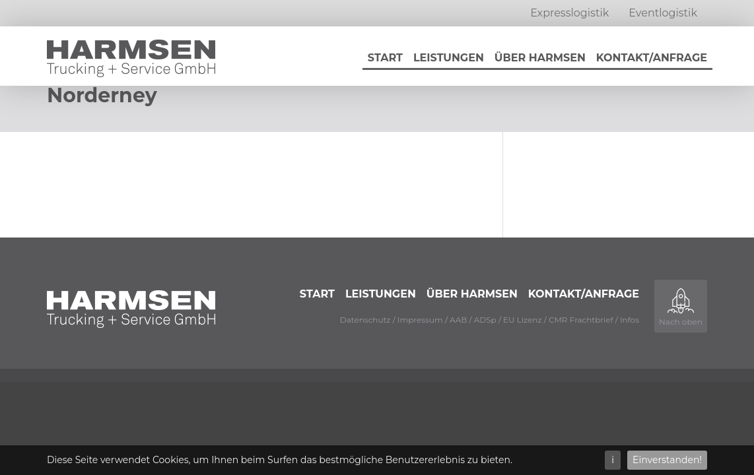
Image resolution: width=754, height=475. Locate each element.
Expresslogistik (569, 13)
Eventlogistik (663, 13)
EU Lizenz (522, 320)
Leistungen (448, 57)
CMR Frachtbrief (581, 320)
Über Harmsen (540, 57)
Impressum (420, 320)
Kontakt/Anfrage (651, 57)
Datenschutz (365, 320)
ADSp (485, 320)
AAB (458, 320)
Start (385, 57)
